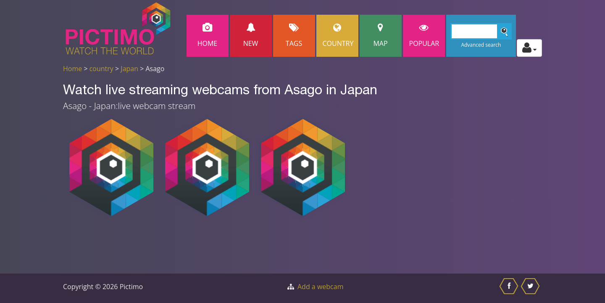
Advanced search (481, 44)
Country (338, 35)
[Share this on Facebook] (510, 288)
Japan (129, 68)
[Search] (481, 31)
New (251, 35)
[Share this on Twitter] (531, 288)
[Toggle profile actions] (529, 48)
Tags (294, 35)
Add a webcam (320, 286)
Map (380, 35)
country (101, 68)
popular (424, 35)
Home (207, 35)
